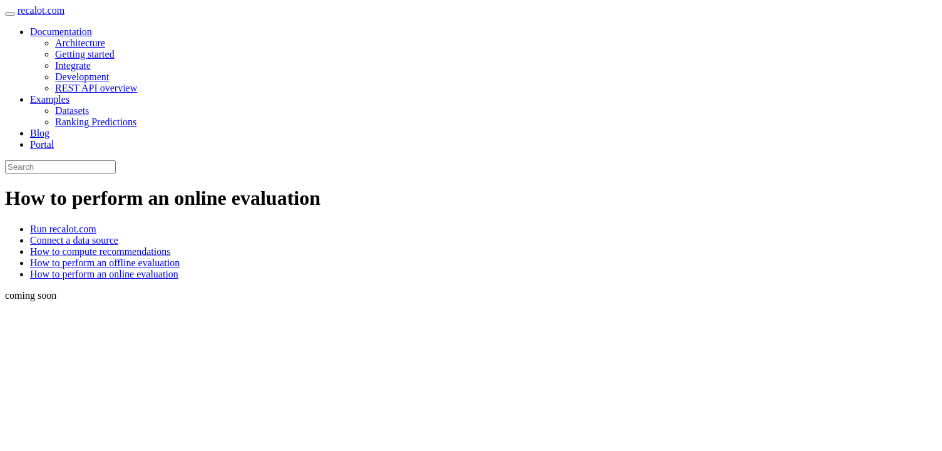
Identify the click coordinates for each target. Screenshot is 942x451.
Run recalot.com (63, 229)
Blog (39, 133)
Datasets (72, 110)
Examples (49, 99)
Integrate (73, 65)
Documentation (61, 31)
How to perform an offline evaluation (105, 262)
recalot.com (41, 10)
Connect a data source (74, 240)
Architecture (80, 43)
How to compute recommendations (100, 251)
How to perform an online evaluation (104, 274)
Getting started (85, 54)
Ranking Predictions (95, 122)
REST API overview (96, 88)
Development (82, 76)
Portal (42, 144)
